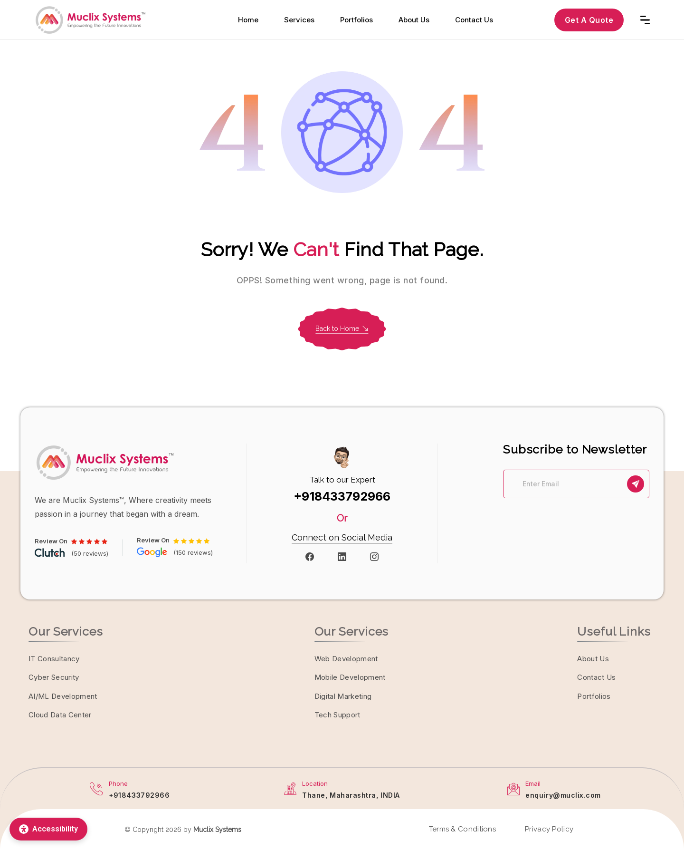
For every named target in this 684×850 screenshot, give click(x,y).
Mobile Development (350, 677)
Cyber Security (53, 677)
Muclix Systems (217, 829)
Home (248, 19)
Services (299, 19)
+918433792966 (342, 496)
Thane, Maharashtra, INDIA (351, 795)
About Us (414, 19)
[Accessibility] (48, 829)
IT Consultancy (54, 658)
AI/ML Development (62, 696)
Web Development (346, 658)
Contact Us (474, 19)
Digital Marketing (343, 696)
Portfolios (356, 19)
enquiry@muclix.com (563, 795)
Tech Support (337, 714)
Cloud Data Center (60, 714)
